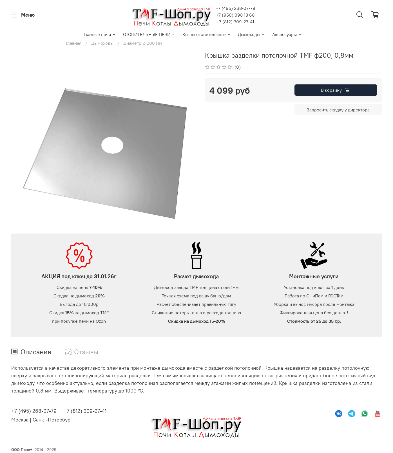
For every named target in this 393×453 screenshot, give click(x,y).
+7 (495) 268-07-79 (235, 8)
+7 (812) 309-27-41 (235, 21)
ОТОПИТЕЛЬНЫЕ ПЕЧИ (149, 34)
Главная (73, 43)
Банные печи (100, 34)
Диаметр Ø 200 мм (142, 43)
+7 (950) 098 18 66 (235, 15)
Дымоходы (251, 34)
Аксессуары (287, 34)
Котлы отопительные (206, 34)
